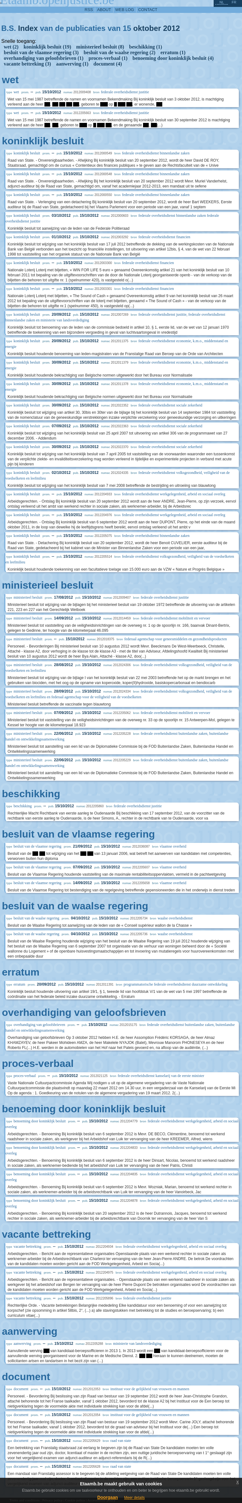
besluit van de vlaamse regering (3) (41, 52)
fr (234, 2)
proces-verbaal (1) (108, 58)
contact (148, 9)
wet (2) (11, 46)
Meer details (134, 1497)
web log (124, 9)
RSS (89, 9)
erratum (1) (173, 52)
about (104, 9)
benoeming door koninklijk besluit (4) (173, 58)
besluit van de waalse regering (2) (119, 52)
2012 (171, 28)
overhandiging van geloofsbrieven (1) (44, 58)
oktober (147, 28)
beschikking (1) (145, 46)
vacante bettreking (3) (27, 63)
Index (28, 28)
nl (221, 2)
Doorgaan (107, 1497)
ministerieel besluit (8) (100, 46)
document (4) (108, 63)
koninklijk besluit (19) (47, 46)
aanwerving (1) (72, 63)
